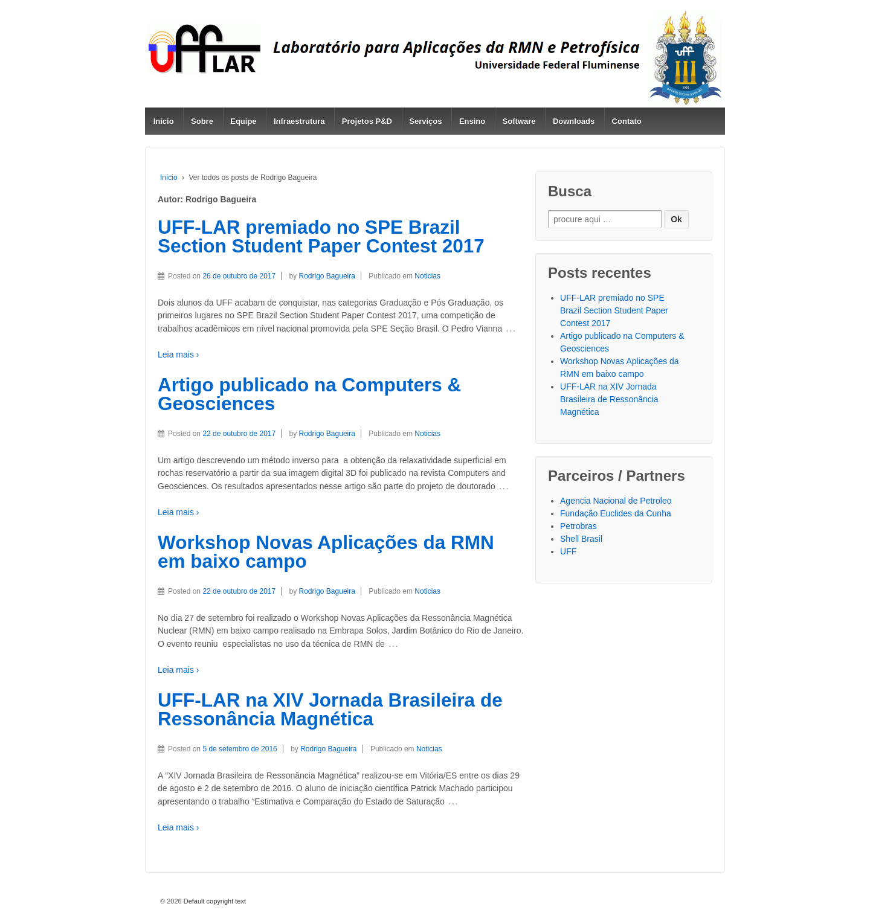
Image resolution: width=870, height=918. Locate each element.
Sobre (202, 121)
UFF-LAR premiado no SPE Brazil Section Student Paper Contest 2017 (321, 236)
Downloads (573, 121)
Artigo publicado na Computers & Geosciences (309, 394)
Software (519, 121)
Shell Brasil (581, 539)
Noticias (427, 276)
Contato (627, 121)
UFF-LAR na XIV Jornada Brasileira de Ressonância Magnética (330, 709)
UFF (568, 551)
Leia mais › (178, 354)
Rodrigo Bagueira (327, 276)
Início (163, 121)
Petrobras (578, 526)
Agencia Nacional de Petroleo (615, 501)
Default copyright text (214, 901)
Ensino (472, 121)
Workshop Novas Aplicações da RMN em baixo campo (326, 552)
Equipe (243, 121)
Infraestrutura (299, 121)
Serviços (425, 121)
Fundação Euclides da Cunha (615, 513)
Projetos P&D (367, 121)
